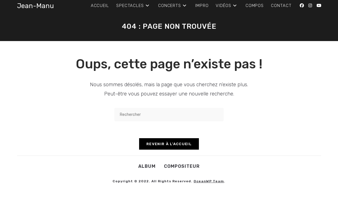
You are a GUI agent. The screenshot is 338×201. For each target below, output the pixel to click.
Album (147, 166)
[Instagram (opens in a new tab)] (310, 5)
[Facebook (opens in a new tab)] (301, 5)
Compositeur (182, 166)
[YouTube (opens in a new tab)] (318, 5)
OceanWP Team (209, 181)
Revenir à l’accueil (169, 144)
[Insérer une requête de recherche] (169, 114)
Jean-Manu (35, 6)
